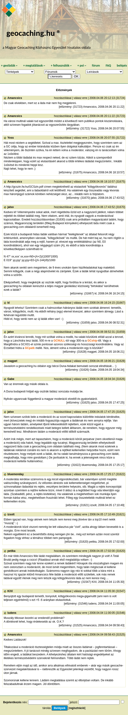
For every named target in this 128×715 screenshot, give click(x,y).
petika (11, 551)
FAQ (108, 65)
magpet (12, 361)
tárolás (47, 708)
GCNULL (59, 340)
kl (8, 302)
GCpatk (30, 348)
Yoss (10, 137)
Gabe (10, 379)
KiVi (10, 591)
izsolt (11, 514)
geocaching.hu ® (33, 33)
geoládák (9, 65)
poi (82, 65)
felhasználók (61, 65)
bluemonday (15, 474)
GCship (92, 340)
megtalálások (34, 65)
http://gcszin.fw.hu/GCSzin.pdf (24, 186)
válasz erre (80, 98)
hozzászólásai (62, 98)
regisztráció (77, 708)
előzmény (65, 106)
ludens (11, 612)
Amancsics (14, 98)
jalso (10, 207)
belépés (122, 65)
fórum (96, 65)
